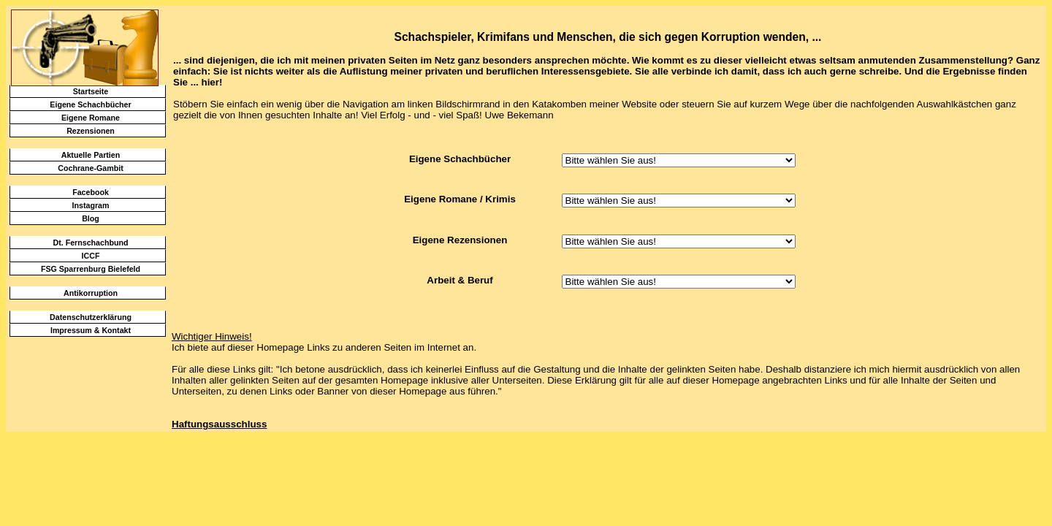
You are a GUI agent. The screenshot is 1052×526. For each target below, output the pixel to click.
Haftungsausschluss (219, 424)
